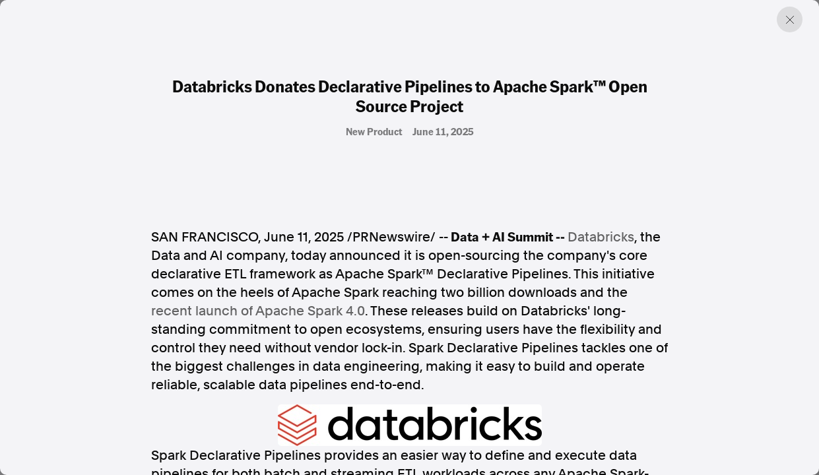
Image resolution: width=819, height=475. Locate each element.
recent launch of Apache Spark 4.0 (258, 311)
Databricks (601, 237)
